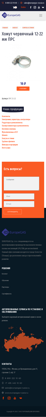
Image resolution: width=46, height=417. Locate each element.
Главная (5, 28)
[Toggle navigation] (40, 15)
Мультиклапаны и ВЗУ (10, 132)
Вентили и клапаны (9, 129)
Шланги (4, 135)
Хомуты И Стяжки (28, 28)
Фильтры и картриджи (10, 144)
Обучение (5, 280)
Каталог (15, 28)
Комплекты (6, 116)
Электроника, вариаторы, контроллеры (16, 119)
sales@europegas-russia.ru (32, 3)
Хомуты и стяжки (8, 138)
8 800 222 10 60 (9, 3)
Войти (23, 7)
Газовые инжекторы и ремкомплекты (15, 126)
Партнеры (5, 287)
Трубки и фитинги (8, 141)
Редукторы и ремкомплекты (12, 122)
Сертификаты (7, 294)
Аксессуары (6, 148)
